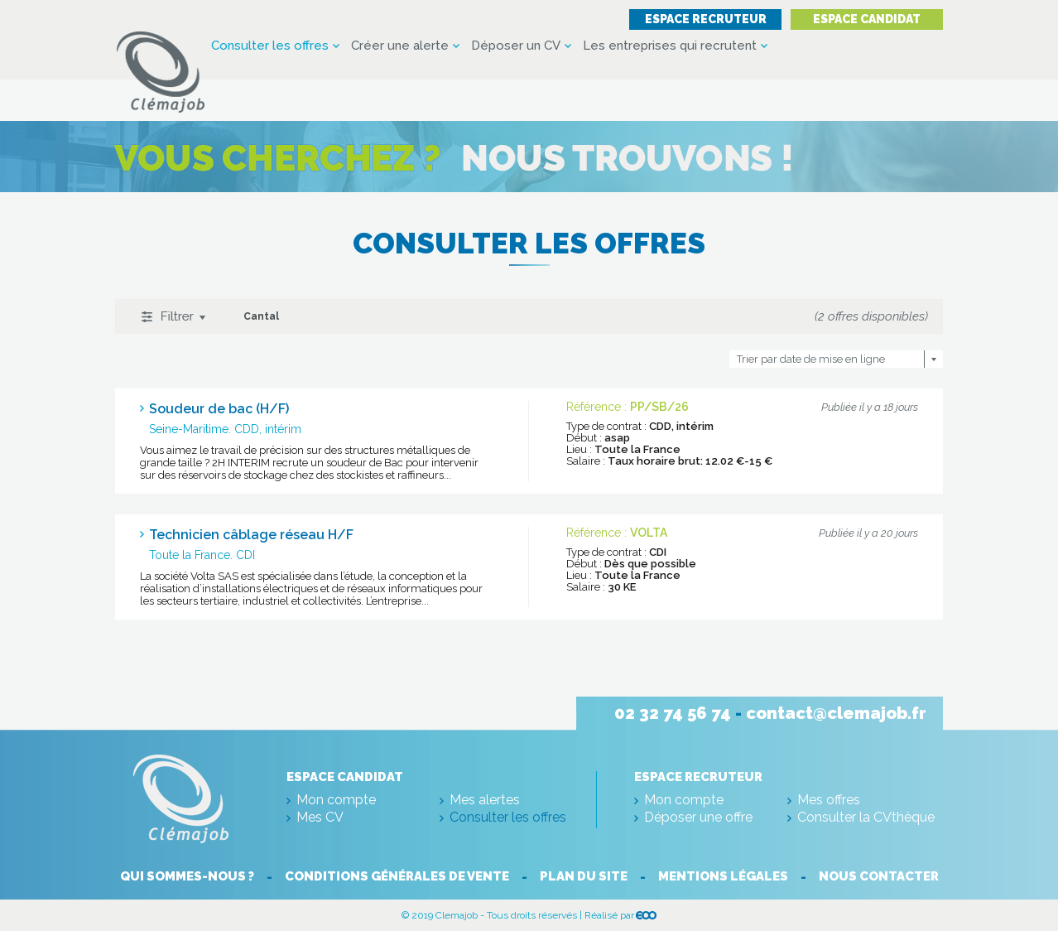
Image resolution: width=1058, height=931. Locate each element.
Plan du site (584, 876)
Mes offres (828, 800)
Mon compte (336, 800)
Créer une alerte (400, 46)
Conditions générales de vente (397, 876)
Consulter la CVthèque (866, 817)
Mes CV (320, 817)
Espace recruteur (706, 19)
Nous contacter (879, 876)
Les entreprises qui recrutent (670, 46)
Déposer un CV (515, 46)
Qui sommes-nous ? (187, 876)
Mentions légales (723, 876)
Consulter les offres (270, 46)
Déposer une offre (698, 817)
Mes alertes (485, 800)
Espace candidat (867, 19)
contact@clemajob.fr (836, 713)
